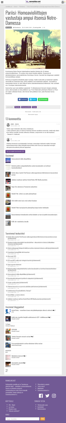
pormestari (8, 350)
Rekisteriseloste (42, 409)
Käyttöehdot (41, 407)
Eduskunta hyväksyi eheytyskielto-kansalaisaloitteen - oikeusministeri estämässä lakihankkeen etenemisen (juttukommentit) (31, 243)
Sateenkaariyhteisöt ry (43, 390)
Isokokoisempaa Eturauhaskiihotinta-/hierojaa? (19, 291)
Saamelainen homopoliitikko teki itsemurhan (18, 252)
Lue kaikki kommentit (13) (15, 151)
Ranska (17, 107)
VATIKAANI (14, 329)
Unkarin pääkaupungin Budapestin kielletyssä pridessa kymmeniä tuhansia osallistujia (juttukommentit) (33, 248)
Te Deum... (8, 324)
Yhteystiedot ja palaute (43, 384)
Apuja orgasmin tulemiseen (14, 265)
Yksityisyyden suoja (43, 405)
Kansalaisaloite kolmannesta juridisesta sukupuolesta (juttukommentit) (25, 278)
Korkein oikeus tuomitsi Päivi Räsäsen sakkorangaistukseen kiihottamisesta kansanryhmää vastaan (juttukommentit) (32, 237)
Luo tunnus (11, 407)
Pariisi (34, 107)
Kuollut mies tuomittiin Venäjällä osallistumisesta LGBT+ (31, 317)
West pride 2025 (12, 256)
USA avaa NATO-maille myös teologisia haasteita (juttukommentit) (24, 260)
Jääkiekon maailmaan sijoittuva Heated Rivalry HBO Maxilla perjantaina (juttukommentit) (29, 299)
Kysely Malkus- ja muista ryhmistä (16, 295)
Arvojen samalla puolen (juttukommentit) (18, 282)
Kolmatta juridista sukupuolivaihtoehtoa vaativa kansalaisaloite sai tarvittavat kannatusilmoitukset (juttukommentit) (32, 269)
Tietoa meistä (41, 386)
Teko (7, 370)
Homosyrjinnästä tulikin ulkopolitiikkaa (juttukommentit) (21, 274)
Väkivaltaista (19, 356)
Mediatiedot (41, 388)
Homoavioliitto (26, 107)
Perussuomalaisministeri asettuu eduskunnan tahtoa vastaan (27, 343)
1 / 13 (58, 124)
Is (11, 139)
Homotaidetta (19, 363)
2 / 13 (58, 139)
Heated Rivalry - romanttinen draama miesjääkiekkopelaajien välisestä (33, 310)
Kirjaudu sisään (12, 409)
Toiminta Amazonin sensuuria (23, 336)
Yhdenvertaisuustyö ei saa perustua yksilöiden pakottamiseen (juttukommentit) (27, 287)
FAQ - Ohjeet (12, 405)
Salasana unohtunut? (14, 411)
